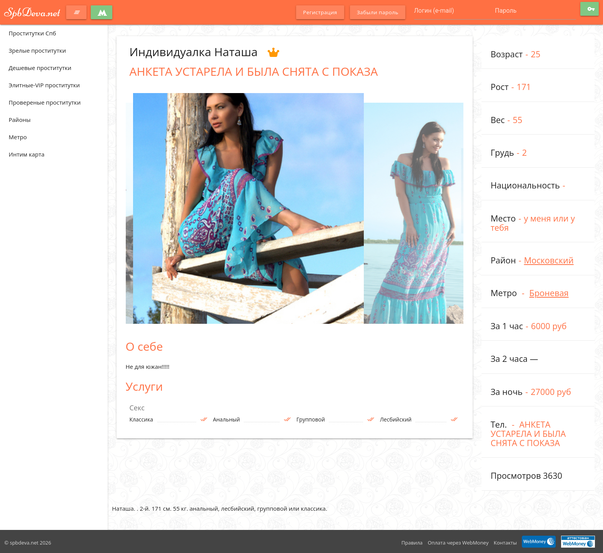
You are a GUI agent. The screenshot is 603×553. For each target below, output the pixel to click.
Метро (18, 137)
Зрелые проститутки (37, 50)
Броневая (548, 292)
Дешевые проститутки (40, 68)
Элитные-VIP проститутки (44, 85)
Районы (20, 119)
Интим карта (27, 154)
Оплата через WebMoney (458, 542)
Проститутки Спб (32, 33)
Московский (548, 260)
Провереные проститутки (45, 102)
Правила (412, 542)
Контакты (505, 542)
